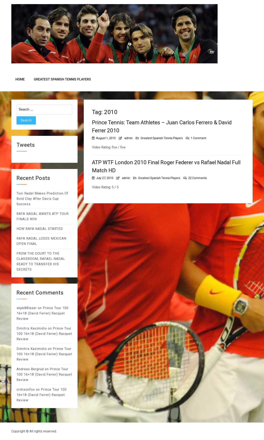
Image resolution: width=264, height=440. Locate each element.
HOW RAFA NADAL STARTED (39, 229)
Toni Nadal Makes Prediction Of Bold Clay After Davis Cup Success (42, 198)
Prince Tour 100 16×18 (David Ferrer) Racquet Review (42, 313)
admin (128, 138)
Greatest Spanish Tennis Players (62, 79)
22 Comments (197, 178)
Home (20, 79)
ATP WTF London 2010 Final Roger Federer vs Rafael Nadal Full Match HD (166, 166)
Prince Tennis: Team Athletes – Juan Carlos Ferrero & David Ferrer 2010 (162, 126)
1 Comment (198, 138)
